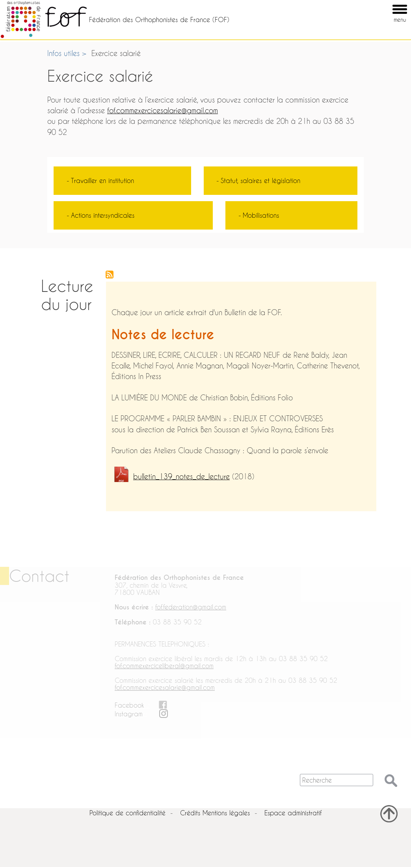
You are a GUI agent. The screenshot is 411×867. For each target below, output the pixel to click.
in (145, 714)
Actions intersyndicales (102, 215)
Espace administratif (293, 813)
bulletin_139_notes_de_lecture (181, 477)
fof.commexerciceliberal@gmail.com (164, 665)
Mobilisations (261, 215)
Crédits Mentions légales (215, 813)
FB (147, 705)
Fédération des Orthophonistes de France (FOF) (159, 19)
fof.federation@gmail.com (190, 607)
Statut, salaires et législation (260, 180)
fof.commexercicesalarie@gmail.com (162, 111)
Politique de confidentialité (127, 813)
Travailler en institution (102, 180)
